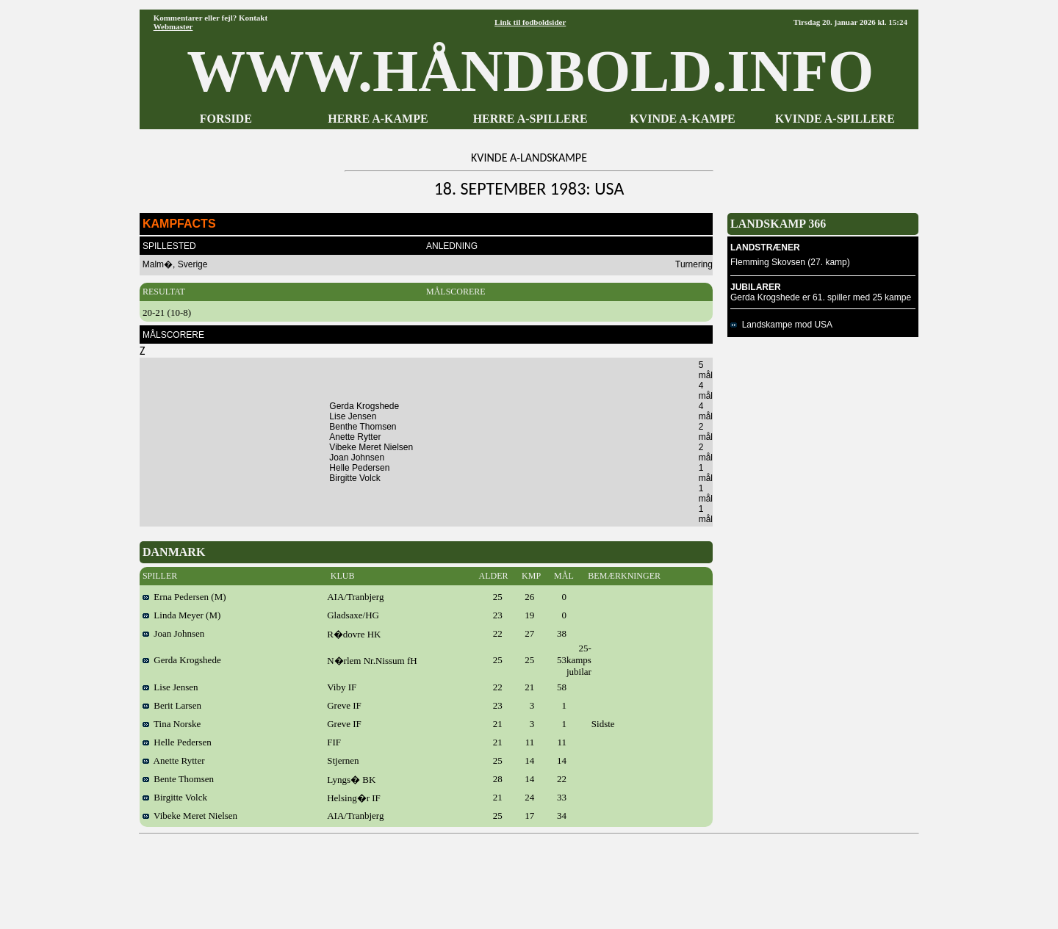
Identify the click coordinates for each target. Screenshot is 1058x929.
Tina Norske (172, 723)
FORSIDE (226, 118)
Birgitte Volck (175, 797)
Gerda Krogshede (182, 659)
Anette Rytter (174, 760)
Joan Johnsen (173, 633)
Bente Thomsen (178, 778)
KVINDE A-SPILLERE (835, 118)
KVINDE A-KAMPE (682, 118)
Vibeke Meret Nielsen (190, 815)
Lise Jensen (170, 687)
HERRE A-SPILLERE (530, 118)
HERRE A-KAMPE (378, 118)
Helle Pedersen (177, 742)
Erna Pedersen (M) (184, 596)
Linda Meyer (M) (181, 615)
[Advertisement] (529, 876)
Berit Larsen (172, 705)
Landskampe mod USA (781, 324)
